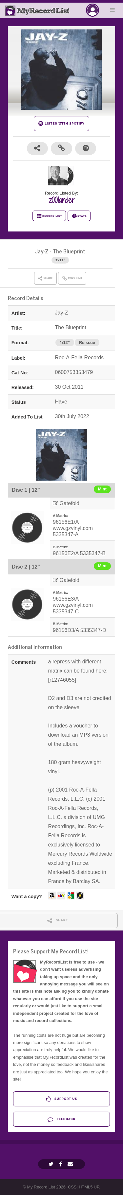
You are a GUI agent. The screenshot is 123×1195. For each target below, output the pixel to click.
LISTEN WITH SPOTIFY (61, 123)
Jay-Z (42, 251)
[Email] (71, 1164)
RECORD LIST (49, 216)
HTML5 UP (89, 1187)
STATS (79, 216)
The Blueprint (68, 251)
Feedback (61, 1119)
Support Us (61, 1099)
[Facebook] (61, 1164)
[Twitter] (52, 1164)
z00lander (62, 200)
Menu (112, 10)
